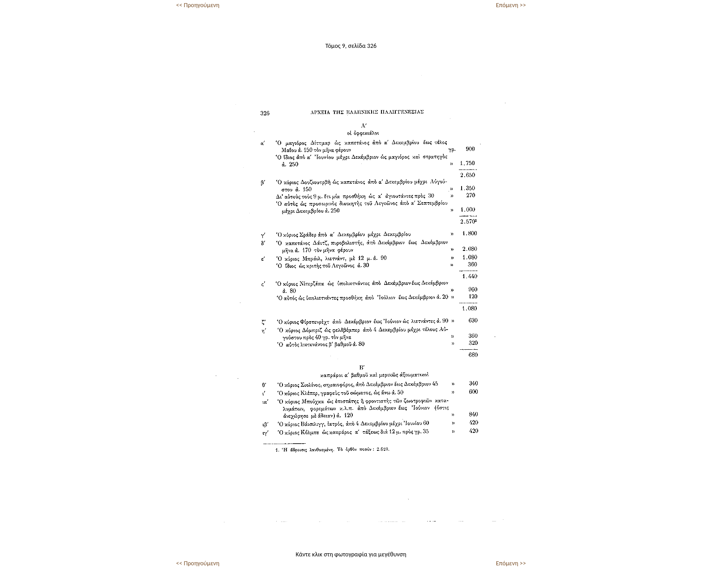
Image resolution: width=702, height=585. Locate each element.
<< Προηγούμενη (197, 5)
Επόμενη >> (511, 5)
